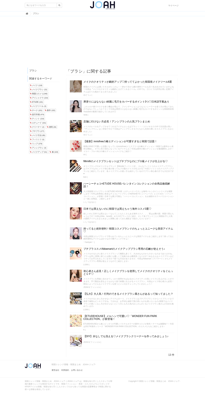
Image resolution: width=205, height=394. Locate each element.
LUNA (85, 264)
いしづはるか (89, 202)
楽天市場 (37, 114)
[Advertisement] (102, 43)
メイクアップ (38, 152)
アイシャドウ (39, 98)
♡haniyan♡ (88, 242)
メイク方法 (37, 135)
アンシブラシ (38, 148)
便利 (51, 127)
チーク (36, 110)
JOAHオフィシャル (91, 287)
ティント (37, 119)
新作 (50, 110)
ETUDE (36, 102)
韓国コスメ (38, 94)
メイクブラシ (38, 89)
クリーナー (37, 127)
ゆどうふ (87, 95)
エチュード (38, 123)
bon (85, 177)
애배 (85, 115)
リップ (36, 144)
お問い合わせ (77, 370)
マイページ (173, 5)
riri (84, 154)
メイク (36, 85)
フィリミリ (37, 139)
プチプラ (37, 131)
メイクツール (38, 106)
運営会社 (55, 370)
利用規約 (65, 370)
